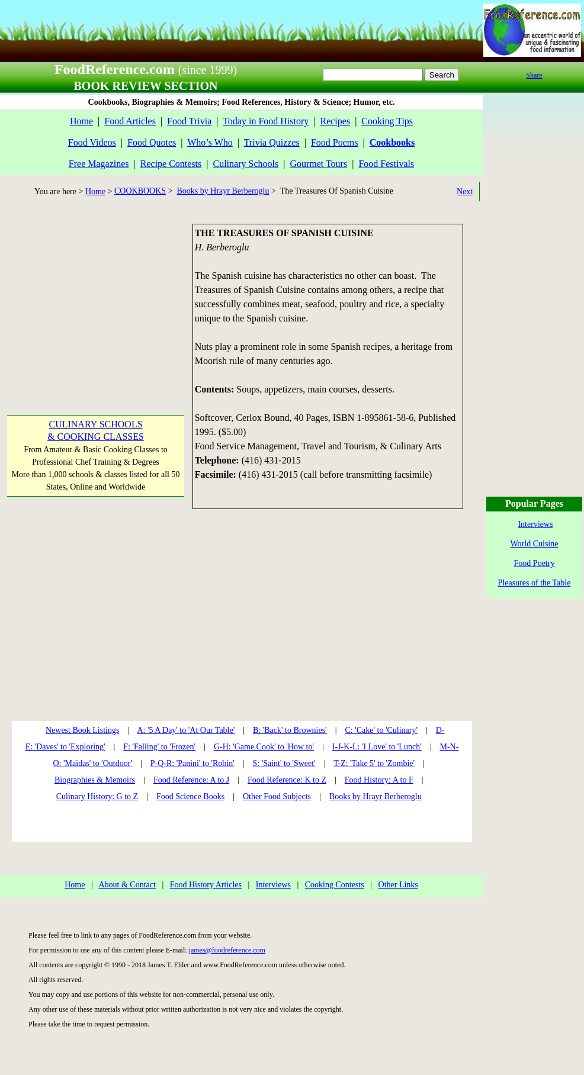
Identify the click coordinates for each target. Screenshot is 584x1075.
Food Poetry (534, 563)
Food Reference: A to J (191, 779)
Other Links (398, 884)
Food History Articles (206, 884)
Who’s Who (210, 142)
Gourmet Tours (318, 164)
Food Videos (92, 142)
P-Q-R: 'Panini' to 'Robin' (192, 763)
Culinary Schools (246, 164)
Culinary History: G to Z (97, 796)
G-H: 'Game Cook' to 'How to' (264, 746)
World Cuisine (535, 543)
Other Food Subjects (277, 796)
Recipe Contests (171, 164)
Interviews (273, 884)
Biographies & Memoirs (94, 779)
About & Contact (126, 884)
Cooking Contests (334, 884)
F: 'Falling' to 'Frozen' (159, 746)
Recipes (335, 121)
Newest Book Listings (82, 730)
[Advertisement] (95, 298)
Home (81, 121)
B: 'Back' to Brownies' (290, 730)
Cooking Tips (387, 121)
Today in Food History (266, 121)
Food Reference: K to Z (287, 779)
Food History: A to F (379, 779)
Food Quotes (151, 142)
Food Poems (334, 142)
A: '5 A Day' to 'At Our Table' (186, 730)
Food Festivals (386, 164)
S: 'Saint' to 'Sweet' (283, 763)
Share (534, 75)
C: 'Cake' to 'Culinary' (381, 730)
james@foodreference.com (227, 950)
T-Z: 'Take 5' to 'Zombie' (374, 763)
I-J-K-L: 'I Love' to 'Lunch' (377, 746)
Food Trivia (189, 121)
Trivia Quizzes (272, 142)
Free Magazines (99, 164)
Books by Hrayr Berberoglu (223, 190)
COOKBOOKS (140, 190)
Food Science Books (190, 796)
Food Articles (130, 121)
